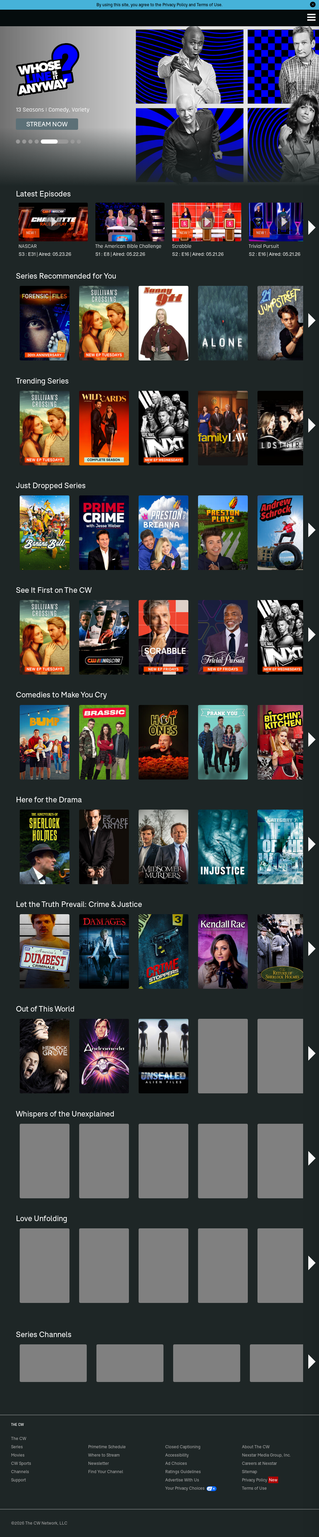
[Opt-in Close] (313, 4)
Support (18, 1479)
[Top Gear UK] (283, 1363)
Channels (20, 1471)
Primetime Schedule (107, 1446)
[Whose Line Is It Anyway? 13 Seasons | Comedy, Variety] (159, 106)
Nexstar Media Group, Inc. (266, 1455)
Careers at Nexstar (259, 1463)
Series (17, 1446)
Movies (18, 1455)
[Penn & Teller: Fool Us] (206, 1363)
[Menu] (311, 17)
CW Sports (21, 1463)
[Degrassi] (53, 1363)
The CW (12, 16)
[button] (312, 227)
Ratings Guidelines (183, 1471)
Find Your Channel (105, 1471)
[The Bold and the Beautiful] (130, 1363)
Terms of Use (209, 4)
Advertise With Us (182, 1479)
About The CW (256, 1446)
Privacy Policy (175, 4)
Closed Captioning (182, 1446)
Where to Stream (104, 1455)
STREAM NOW (47, 124)
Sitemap (249, 1471)
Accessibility (177, 1455)
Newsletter (98, 1463)
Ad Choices (176, 1463)
